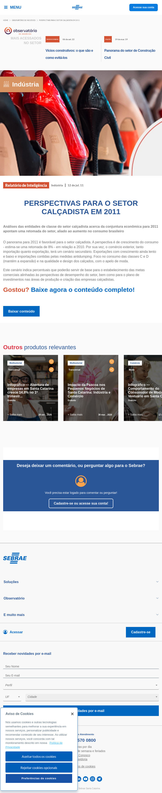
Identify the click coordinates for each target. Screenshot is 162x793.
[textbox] (83, 685)
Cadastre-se (140, 632)
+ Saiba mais (14, 414)
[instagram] (92, 779)
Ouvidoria (81, 759)
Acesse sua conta (143, 7)
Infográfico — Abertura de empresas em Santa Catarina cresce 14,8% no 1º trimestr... (30, 390)
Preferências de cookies (39, 778)
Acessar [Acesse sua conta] (16, 632)
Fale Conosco (81, 755)
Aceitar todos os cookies (39, 756)
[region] (39, 749)
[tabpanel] (31, 388)
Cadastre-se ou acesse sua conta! (81, 503)
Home (5, 20)
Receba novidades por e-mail (81, 711)
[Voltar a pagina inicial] (81, 7)
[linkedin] (78, 779)
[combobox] (81, 686)
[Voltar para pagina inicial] (81, 558)
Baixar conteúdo (21, 311)
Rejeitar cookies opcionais (38, 768)
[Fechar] (72, 714)
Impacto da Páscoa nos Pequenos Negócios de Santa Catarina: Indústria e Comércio (89, 390)
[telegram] (99, 779)
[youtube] (85, 779)
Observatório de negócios (23, 20)
